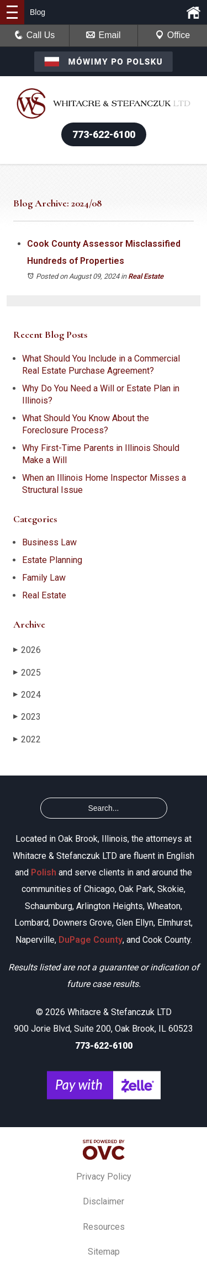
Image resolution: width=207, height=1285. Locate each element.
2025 (27, 673)
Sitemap (104, 1251)
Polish (43, 872)
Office (172, 35)
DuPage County (91, 939)
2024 (27, 695)
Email (103, 35)
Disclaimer (103, 1201)
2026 (27, 650)
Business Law (49, 542)
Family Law (44, 577)
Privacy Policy (103, 1176)
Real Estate (145, 276)
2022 (27, 739)
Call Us (34, 35)
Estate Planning (52, 560)
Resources (104, 1227)
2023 (27, 717)
